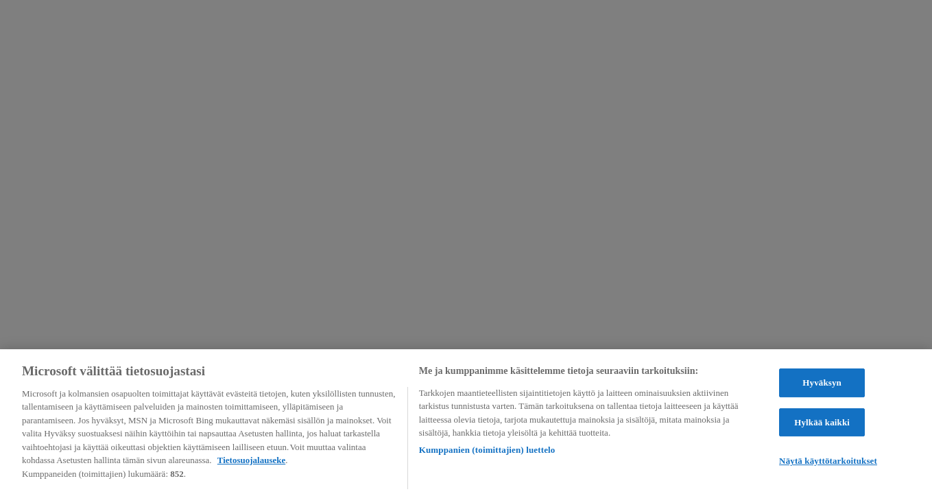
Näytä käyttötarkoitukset (828, 462)
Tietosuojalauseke (251, 461)
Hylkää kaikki (822, 424)
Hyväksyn (821, 384)
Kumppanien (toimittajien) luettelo (487, 451)
